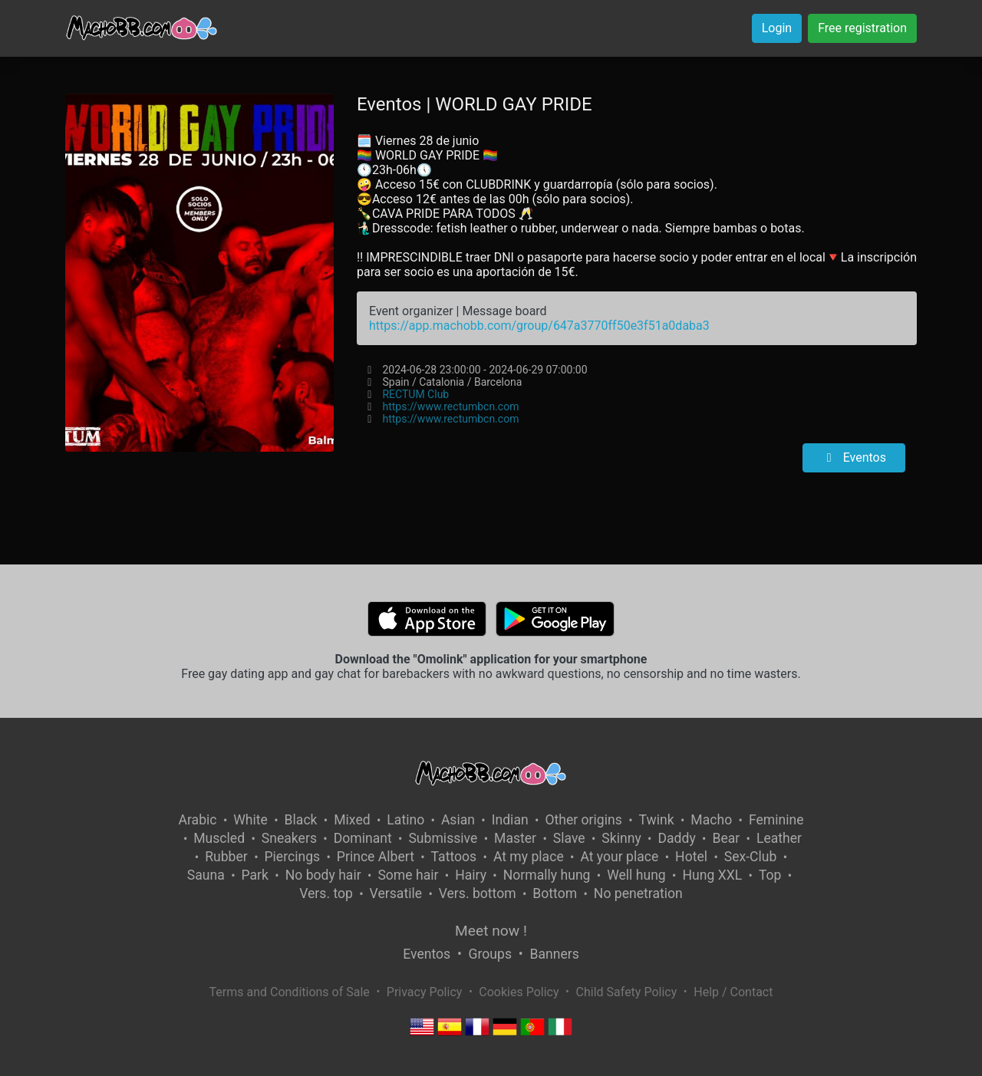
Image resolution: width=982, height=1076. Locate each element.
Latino (405, 820)
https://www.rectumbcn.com (450, 406)
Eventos (854, 457)
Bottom (554, 893)
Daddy (676, 838)
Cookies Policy (519, 992)
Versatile (396, 893)
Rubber (226, 856)
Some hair (407, 875)
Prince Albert (375, 856)
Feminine (776, 820)
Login (777, 28)
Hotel (691, 856)
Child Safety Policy (626, 992)
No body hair (323, 875)
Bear (726, 838)
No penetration (638, 893)
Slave (569, 838)
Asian (458, 820)
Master (515, 838)
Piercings (292, 856)
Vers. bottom (477, 893)
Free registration (862, 28)
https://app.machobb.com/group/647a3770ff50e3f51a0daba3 (539, 325)
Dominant (363, 838)
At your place (619, 856)
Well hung (636, 875)
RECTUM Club (415, 394)
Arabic (197, 820)
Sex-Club (750, 856)
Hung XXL (712, 875)
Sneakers (289, 838)
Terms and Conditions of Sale (289, 992)
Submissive (442, 838)
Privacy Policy (425, 992)
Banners (553, 954)
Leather (779, 838)
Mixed (352, 820)
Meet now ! (491, 930)
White (250, 820)
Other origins (583, 820)
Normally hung (547, 875)
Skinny (621, 838)
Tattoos (454, 856)
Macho (711, 820)
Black (301, 820)
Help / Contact (733, 992)
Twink (656, 820)
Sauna (206, 875)
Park (255, 875)
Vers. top (326, 893)
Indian (510, 820)
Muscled (219, 838)
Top (770, 875)
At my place (528, 856)
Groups (490, 954)
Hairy (470, 875)
